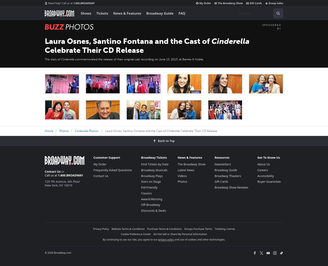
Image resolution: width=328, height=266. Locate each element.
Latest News (186, 170)
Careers (262, 170)
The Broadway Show (228, 3)
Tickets (102, 13)
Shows (86, 13)
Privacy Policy (101, 229)
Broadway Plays (152, 176)
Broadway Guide (159, 13)
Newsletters (223, 164)
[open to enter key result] (278, 13)
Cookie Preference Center (136, 234)
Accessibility (265, 176)
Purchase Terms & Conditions (164, 229)
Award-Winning (151, 199)
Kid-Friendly (149, 187)
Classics (146, 193)
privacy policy (166, 239)
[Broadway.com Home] (59, 13)
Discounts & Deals (153, 211)
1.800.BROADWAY (70, 3)
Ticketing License (225, 229)
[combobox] (259, 13)
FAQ (182, 13)
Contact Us (53, 172)
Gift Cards (254, 3)
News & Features (127, 13)
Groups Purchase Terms (198, 229)
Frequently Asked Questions (113, 170)
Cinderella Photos (86, 131)
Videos (182, 176)
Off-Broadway (150, 205)
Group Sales (274, 3)
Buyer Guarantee (269, 182)
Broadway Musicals (154, 170)
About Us (263, 164)
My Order (203, 3)
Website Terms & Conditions (128, 229)
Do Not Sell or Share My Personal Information (180, 234)
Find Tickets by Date (155, 164)
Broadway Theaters (228, 176)
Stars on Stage (151, 182)
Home (49, 131)
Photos (64, 131)
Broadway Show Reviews (231, 187)
